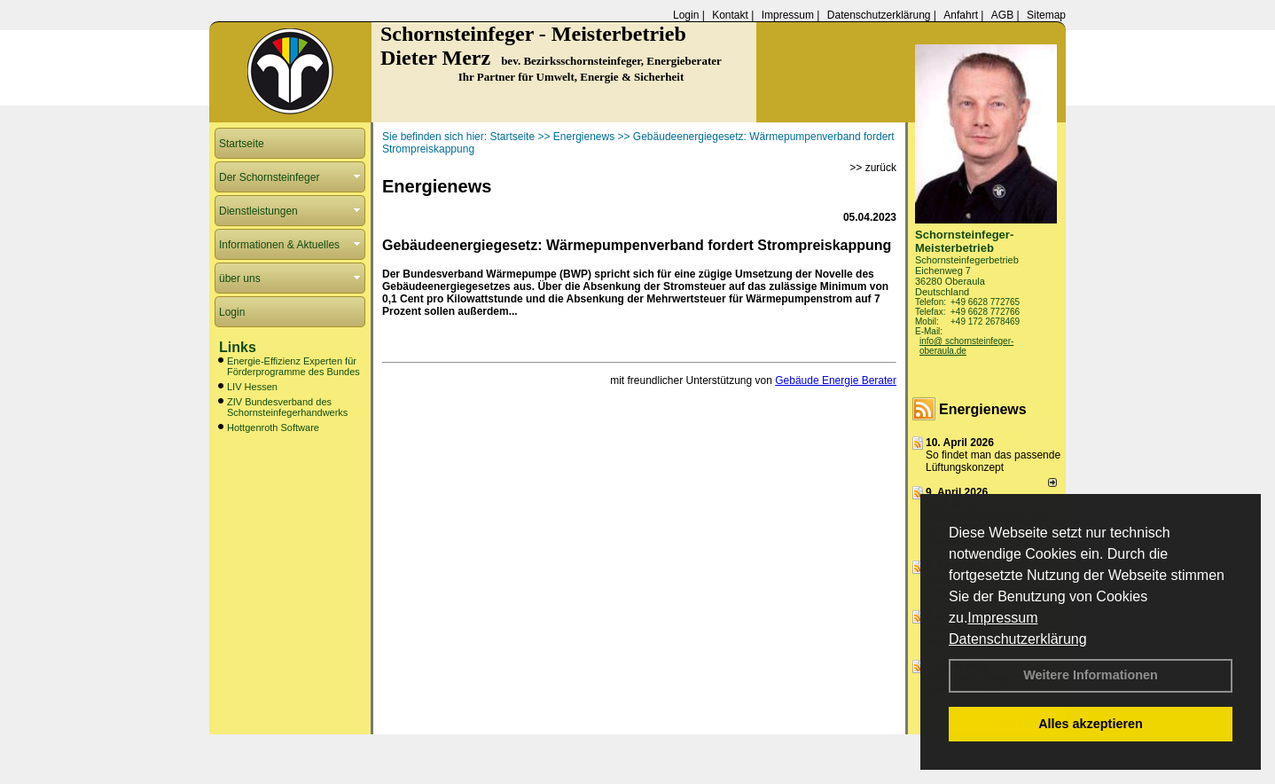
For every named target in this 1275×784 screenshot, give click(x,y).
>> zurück (872, 167)
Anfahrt (960, 15)
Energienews (983, 409)
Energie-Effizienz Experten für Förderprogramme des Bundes (293, 366)
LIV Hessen (252, 386)
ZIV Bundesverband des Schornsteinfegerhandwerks (287, 407)
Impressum (1002, 617)
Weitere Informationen (1090, 675)
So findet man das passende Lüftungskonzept (993, 461)
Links (237, 347)
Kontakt (730, 15)
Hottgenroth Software (273, 427)
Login (686, 15)
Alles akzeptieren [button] (1090, 724)
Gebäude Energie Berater (835, 380)
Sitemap (1046, 15)
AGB (1002, 15)
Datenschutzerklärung (1018, 639)
